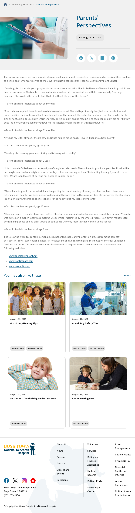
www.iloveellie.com (19, 266)
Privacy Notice (123, 461)
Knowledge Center (21, 4)
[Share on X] (91, 58)
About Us (62, 444)
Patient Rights (123, 454)
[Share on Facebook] (80, 58)
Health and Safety (18, 348)
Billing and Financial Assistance (93, 461)
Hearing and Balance (90, 37)
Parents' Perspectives (47, 4)
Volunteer (92, 444)
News (60, 451)
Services (91, 451)
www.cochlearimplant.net (23, 256)
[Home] (6, 4)
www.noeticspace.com (21, 261)
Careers (61, 457)
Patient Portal (95, 481)
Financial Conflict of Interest (120, 471)
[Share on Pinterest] (113, 58)
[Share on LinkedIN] (102, 58)
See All (127, 275)
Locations (62, 480)
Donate (61, 463)
